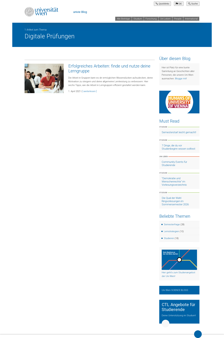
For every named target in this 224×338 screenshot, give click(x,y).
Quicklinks (162, 3)
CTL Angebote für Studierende (178, 307)
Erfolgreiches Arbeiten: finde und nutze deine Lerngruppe (109, 68)
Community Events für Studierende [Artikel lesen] (174, 163)
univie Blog (80, 11)
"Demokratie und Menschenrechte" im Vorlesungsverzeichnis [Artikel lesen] (174, 181)
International (191, 18)
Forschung (151, 18)
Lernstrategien (171, 231)
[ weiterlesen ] (89, 91)
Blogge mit (180, 78)
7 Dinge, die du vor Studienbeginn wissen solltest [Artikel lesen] (178, 147)
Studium (137, 18)
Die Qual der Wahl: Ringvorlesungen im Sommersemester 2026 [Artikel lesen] (175, 201)
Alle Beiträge (123, 18)
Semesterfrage (172, 224)
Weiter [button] (165, 323)
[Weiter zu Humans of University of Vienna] (179, 101)
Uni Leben (165, 18)
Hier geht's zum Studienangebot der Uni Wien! (178, 274)
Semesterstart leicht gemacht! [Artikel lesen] (179, 132)
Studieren (169, 238)
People (178, 18)
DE (179, 3)
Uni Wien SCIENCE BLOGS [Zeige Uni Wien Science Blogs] (175, 290)
